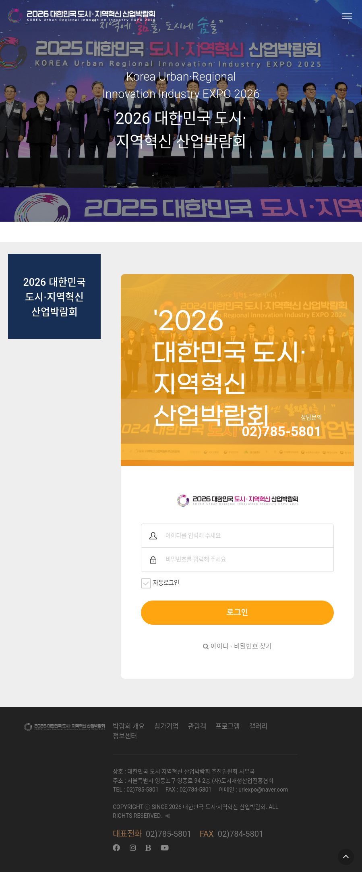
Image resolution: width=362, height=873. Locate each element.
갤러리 (258, 727)
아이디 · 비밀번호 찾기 (237, 647)
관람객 (197, 727)
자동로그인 (162, 584)
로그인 (237, 613)
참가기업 (166, 727)
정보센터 (125, 737)
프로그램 (227, 727)
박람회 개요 (129, 727)
